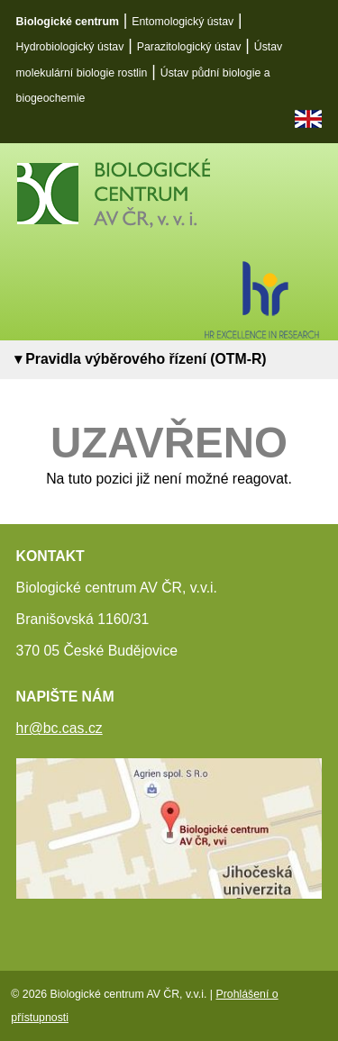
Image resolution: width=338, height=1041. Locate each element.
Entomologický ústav (182, 21)
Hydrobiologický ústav (70, 47)
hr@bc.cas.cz (59, 728)
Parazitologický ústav (189, 47)
